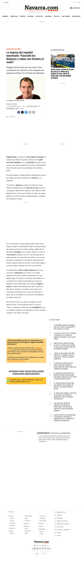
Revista (57, 16)
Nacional (48, 16)
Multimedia (76, 16)
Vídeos (41, 534)
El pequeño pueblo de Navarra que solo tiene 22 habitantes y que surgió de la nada (65, 327)
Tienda (58, 535)
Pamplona (13, 16)
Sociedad (12, 525)
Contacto (59, 515)
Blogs (26, 518)
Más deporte (43, 520)
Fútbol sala (42, 518)
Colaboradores (28, 516)
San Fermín (66, 16)
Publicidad (60, 518)
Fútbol (26, 528)
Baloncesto (28, 531)
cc (48, 545)
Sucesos (12, 520)
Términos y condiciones (60, 433)
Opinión (22, 16)
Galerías (42, 531)
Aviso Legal (60, 527)
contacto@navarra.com (16, 361)
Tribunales (12, 523)
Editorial (12, 533)
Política (12, 518)
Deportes (39, 16)
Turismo (59, 532)
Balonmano (43, 516)
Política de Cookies (62, 521)
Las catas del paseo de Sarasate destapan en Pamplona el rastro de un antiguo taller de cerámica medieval (63, 406)
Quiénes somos (61, 512)
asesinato (12, 116)
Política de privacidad (63, 524)
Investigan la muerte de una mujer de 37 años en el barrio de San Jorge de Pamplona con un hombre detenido (62, 74)
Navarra (5, 16)
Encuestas (27, 520)
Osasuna (30, 16)
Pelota (26, 533)
